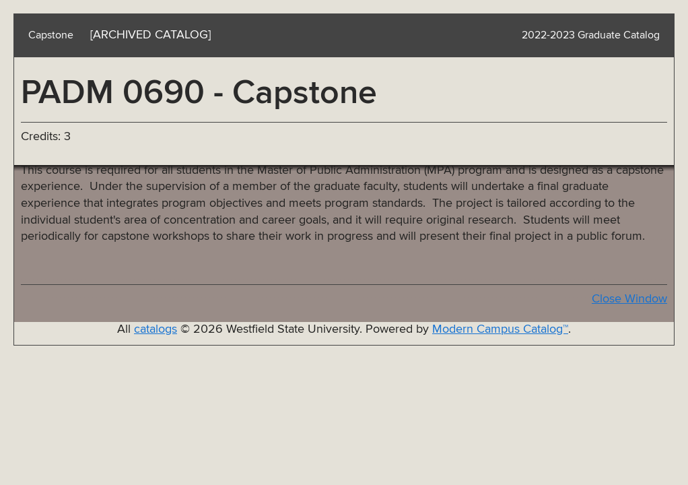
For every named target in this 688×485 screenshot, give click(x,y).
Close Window (629, 299)
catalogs (155, 329)
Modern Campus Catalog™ (500, 329)
